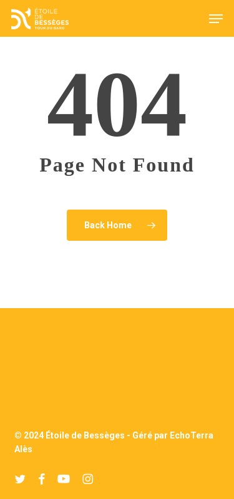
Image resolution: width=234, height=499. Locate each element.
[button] (216, 18)
